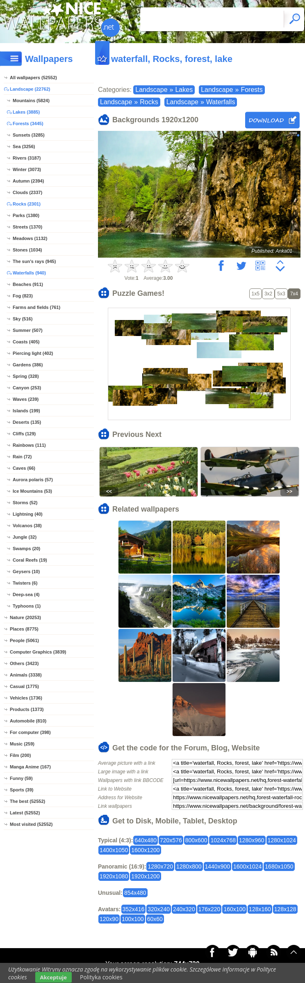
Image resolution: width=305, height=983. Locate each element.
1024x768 (223, 840)
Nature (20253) (25, 617)
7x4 (294, 294)
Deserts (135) (27, 422)
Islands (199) (26, 410)
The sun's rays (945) (34, 261)
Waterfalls (220, 101)
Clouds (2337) (27, 192)
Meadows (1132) (30, 238)
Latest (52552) (25, 812)
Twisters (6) (25, 583)
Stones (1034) (27, 249)
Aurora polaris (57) (33, 479)
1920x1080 (114, 876)
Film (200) (20, 755)
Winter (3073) (27, 169)
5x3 (281, 294)
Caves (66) (24, 468)
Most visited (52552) (31, 824)
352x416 (134, 909)
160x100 (234, 909)
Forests (251, 89)
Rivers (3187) (27, 157)
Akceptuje (53, 977)
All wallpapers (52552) (33, 77)
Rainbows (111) (29, 445)
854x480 (135, 892)
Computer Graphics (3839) (38, 651)
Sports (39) (21, 789)
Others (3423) (24, 663)
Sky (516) (22, 318)
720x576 (171, 840)
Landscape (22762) (30, 89)
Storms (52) (25, 502)
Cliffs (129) (24, 433)
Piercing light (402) (33, 353)
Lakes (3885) (26, 112)
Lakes (184, 89)
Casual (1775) (24, 686)
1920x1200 (145, 876)
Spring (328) (26, 376)
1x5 (255, 294)
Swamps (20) (26, 548)
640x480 (145, 840)
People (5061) (24, 640)
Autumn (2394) (28, 180)
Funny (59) (21, 778)
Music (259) (22, 743)
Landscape (151, 89)
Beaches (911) (28, 284)
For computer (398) (30, 732)
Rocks (149, 101)
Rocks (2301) (27, 203)
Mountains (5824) (31, 100)
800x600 (196, 840)
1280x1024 (282, 840)
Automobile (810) (28, 720)
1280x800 (189, 866)
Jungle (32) (24, 537)
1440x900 (217, 866)
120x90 (109, 919)
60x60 (155, 919)
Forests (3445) (28, 123)
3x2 (268, 294)
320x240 (159, 909)
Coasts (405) (26, 341)
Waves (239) (26, 399)
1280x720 (160, 866)
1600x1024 (247, 866)
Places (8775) (24, 628)
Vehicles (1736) (26, 697)
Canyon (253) (27, 387)
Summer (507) (28, 330)
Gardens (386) (28, 364)
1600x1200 (145, 850)
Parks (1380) (26, 215)
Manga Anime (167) (30, 766)
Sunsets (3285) (29, 135)
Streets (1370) (27, 226)
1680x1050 (279, 866)
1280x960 (251, 840)
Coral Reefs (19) (30, 560)
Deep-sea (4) (26, 594)
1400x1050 (114, 850)
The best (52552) (27, 801)
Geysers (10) (26, 571)
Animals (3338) (26, 674)
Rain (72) (22, 456)
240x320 (184, 909)
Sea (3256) (24, 146)
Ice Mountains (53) (32, 491)
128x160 (260, 909)
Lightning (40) (28, 514)
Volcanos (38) (27, 525)
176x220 (209, 909)
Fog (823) (23, 295)
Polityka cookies (101, 977)
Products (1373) (27, 709)
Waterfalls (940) (29, 272)
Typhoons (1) (27, 606)
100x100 (133, 919)
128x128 (285, 909)
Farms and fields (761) (36, 307)
